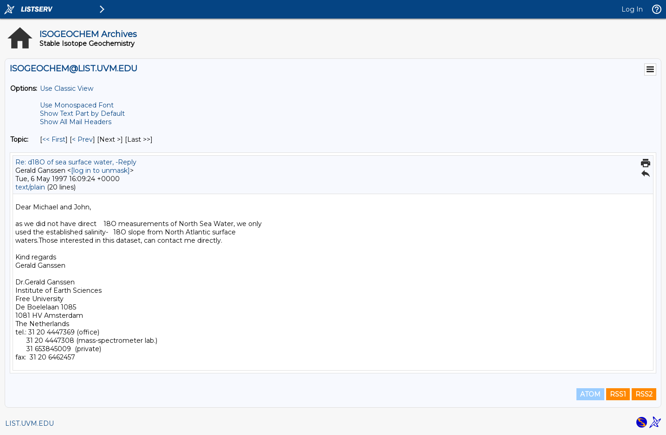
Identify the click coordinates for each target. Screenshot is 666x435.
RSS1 (618, 394)
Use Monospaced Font (77, 105)
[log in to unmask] (100, 170)
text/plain (30, 187)
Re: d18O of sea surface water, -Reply (75, 162)
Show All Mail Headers (75, 122)
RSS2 (644, 394)
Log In (632, 9)
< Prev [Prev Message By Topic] (82, 139)
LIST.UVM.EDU (29, 423)
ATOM (590, 394)
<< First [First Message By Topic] (53, 139)
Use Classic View (66, 88)
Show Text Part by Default (82, 113)
